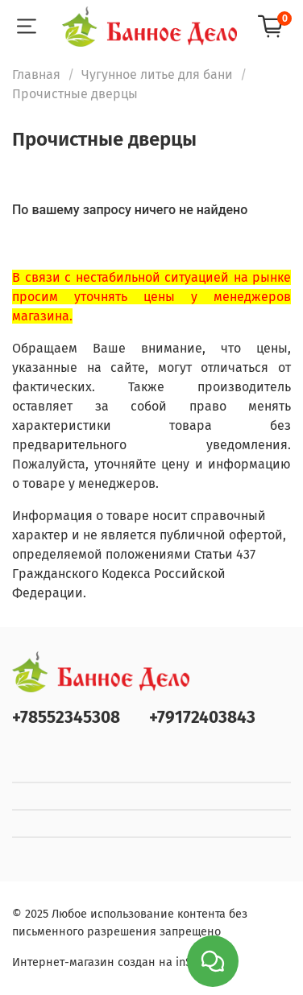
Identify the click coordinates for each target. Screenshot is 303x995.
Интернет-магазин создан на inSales (113, 962)
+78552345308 (66, 718)
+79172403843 (202, 718)
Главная (36, 74)
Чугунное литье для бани (157, 74)
